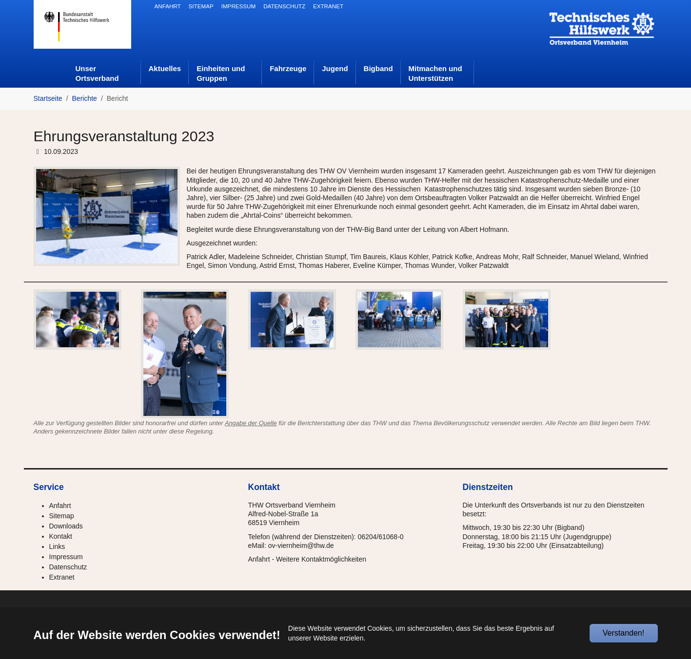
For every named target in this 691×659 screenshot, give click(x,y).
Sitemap (61, 516)
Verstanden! (623, 633)
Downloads (66, 526)
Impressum (66, 557)
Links (57, 546)
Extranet (62, 577)
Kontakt (60, 536)
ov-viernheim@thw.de (301, 545)
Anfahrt (60, 505)
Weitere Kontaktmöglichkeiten (321, 559)
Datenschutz (68, 567)
